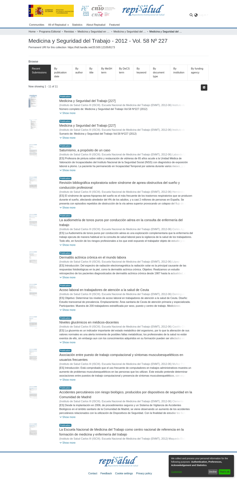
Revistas (69, 31)
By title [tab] (91, 70)
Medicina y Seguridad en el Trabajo (94, 31)
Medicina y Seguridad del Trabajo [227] (87, 101)
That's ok (225, 471)
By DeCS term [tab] (124, 70)
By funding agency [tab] (197, 70)
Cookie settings (124, 473)
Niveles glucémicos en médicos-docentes (89, 322)
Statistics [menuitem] (77, 24)
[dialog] (201, 466)
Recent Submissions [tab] (39, 70)
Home (32, 31)
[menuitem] (58, 25)
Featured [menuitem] (114, 24)
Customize (176, 471)
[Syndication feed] (204, 87)
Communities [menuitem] (36, 24)
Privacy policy (144, 473)
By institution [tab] (178, 70)
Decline (213, 471)
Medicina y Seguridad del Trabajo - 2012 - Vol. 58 (129, 31)
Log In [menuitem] (202, 15)
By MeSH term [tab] (106, 70)
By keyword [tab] (141, 70)
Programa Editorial (50, 31)
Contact (92, 473)
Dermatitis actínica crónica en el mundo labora (92, 257)
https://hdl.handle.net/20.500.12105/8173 (91, 47)
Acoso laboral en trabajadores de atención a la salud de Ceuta (104, 290)
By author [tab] (79, 70)
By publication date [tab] (60, 72)
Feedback (106, 473)
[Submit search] (191, 15)
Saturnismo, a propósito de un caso (84, 150)
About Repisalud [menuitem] (95, 24)
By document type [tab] (158, 72)
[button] (67, 113)
